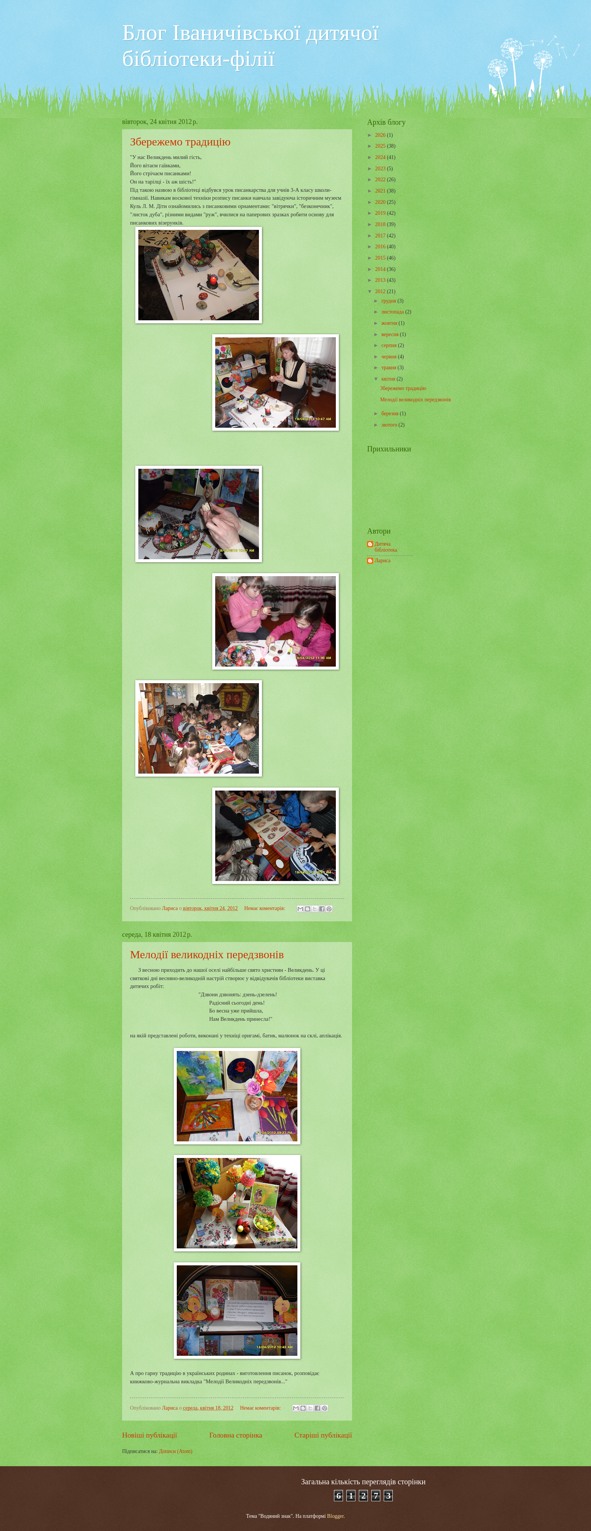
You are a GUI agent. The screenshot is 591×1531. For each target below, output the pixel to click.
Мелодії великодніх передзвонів (207, 954)
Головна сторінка (235, 1435)
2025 (381, 146)
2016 (381, 246)
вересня (390, 334)
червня (389, 356)
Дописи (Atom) (176, 1451)
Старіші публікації (323, 1435)
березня (390, 413)
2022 (381, 179)
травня (389, 367)
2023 (381, 168)
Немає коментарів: (265, 908)
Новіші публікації (149, 1435)
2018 (381, 224)
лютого (389, 425)
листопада (393, 312)
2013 (381, 280)
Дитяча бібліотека (386, 547)
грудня (389, 301)
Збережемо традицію (180, 141)
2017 (381, 236)
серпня (389, 345)
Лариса (382, 560)
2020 (381, 202)
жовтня (389, 323)
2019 (381, 213)
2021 (381, 191)
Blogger (335, 1516)
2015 (381, 258)
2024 (381, 157)
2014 (381, 269)
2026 (381, 135)
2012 (381, 291)
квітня (389, 379)
